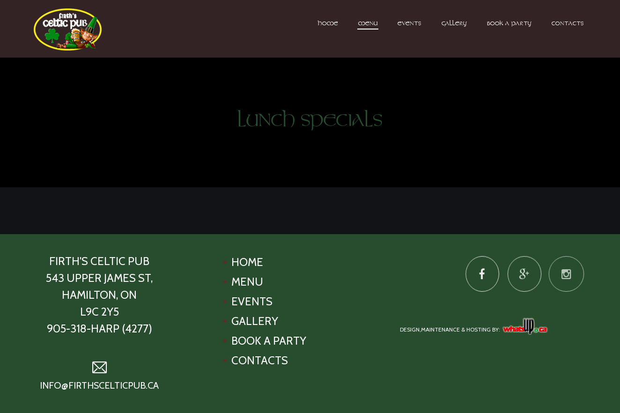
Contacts (568, 24)
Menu (367, 24)
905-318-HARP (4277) (99, 328)
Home (328, 24)
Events (409, 24)
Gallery (454, 24)
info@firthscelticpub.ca (99, 385)
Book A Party (509, 24)
